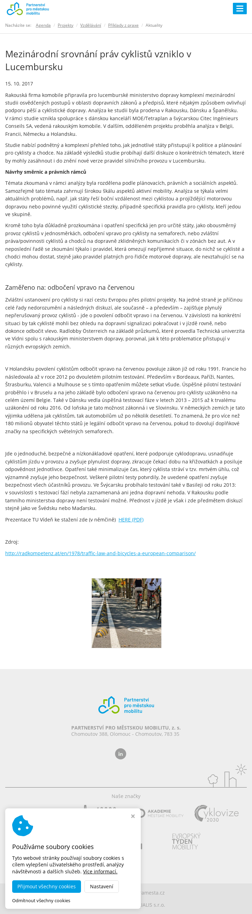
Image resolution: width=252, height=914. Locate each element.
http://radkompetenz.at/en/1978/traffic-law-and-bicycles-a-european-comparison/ (100, 553)
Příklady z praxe (123, 25)
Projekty (65, 25)
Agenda (43, 25)
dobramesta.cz (147, 892)
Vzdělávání (90, 25)
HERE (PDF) (131, 519)
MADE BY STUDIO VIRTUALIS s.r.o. (126, 904)
